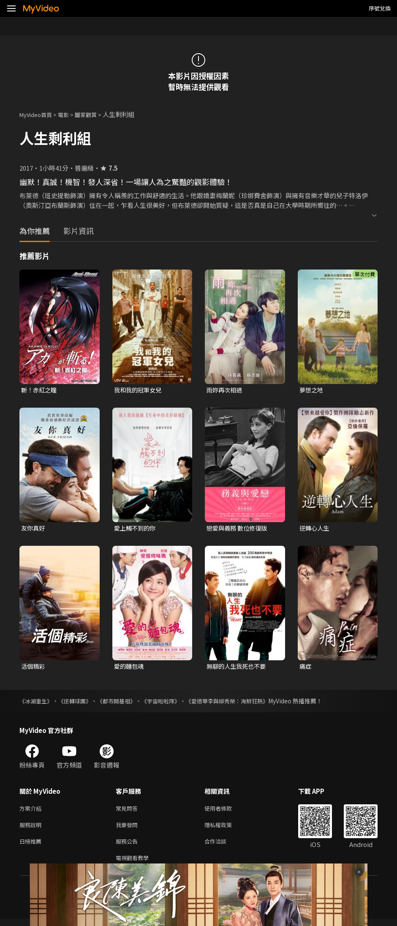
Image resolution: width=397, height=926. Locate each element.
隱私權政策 (225, 828)
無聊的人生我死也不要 (238, 667)
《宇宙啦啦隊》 (170, 703)
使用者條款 (225, 810)
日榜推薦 (32, 846)
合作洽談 (222, 846)
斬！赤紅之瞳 (40, 390)
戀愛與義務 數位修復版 (239, 528)
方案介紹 (32, 810)
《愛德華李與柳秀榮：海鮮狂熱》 (241, 703)
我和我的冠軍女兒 (139, 390)
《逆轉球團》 (78, 703)
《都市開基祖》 (123, 703)
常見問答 (128, 810)
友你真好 (33, 528)
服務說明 (32, 828)
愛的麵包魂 (130, 667)
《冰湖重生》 (37, 703)
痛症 (305, 667)
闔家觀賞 (95, 114)
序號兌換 (380, 8)
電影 (70, 114)
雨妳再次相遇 (226, 390)
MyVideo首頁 (38, 114)
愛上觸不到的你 (136, 528)
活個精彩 (33, 667)
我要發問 (128, 828)
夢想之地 (312, 390)
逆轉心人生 (315, 528)
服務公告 (128, 846)
